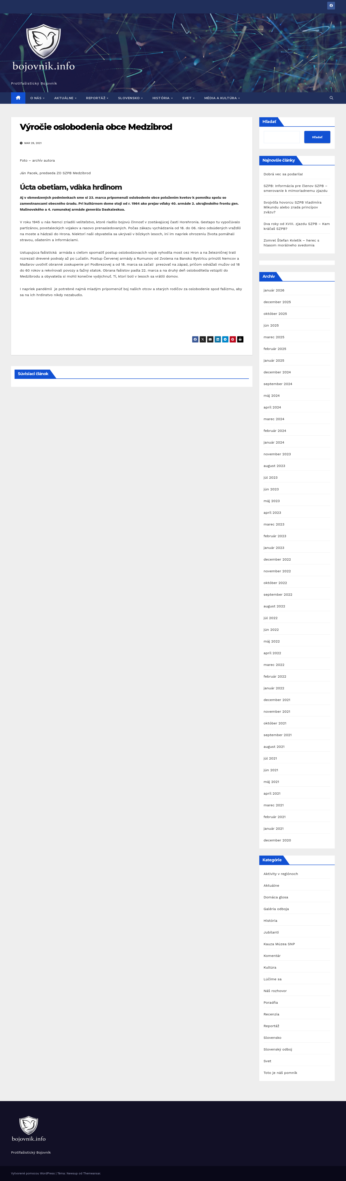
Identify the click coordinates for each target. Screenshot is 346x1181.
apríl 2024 (272, 407)
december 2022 (277, 559)
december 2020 (277, 840)
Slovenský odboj (278, 1049)
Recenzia (271, 1014)
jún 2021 (271, 770)
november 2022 (277, 571)
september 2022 (278, 594)
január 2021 (274, 828)
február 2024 (275, 431)
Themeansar (91, 1173)
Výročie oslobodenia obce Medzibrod (96, 127)
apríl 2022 (272, 653)
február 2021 (275, 817)
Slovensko (129, 98)
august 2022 (274, 606)
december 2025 (277, 302)
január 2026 (274, 290)
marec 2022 (274, 665)
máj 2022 (272, 641)
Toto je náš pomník (280, 1073)
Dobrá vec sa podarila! (284, 174)
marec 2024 (274, 419)
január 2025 (274, 360)
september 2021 (278, 735)
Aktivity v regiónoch (281, 874)
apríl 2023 (272, 512)
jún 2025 (271, 325)
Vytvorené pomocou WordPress (33, 1173)
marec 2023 (274, 524)
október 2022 (275, 583)
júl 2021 (270, 758)
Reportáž (96, 98)
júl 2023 (271, 477)
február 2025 (275, 349)
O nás (36, 98)
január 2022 (274, 688)
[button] (331, 98)
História (161, 98)
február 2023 (275, 536)
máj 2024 (272, 395)
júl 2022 (271, 618)
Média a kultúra (221, 98)
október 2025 (275, 314)
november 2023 (277, 454)
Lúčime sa (273, 979)
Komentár (272, 956)
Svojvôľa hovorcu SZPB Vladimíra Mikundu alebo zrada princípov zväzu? (293, 207)
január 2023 (274, 548)
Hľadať (269, 121)
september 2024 (278, 384)
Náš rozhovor (275, 991)
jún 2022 (271, 629)
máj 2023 (272, 501)
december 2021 (277, 700)
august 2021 (274, 747)
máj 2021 (271, 782)
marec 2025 (274, 337)
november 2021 (277, 711)
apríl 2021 (272, 793)
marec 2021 (274, 805)
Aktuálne (64, 98)
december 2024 (277, 372)
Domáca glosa (276, 897)
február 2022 (275, 676)
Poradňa (271, 1002)
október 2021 (275, 723)
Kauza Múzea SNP (279, 944)
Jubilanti (271, 932)
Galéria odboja (276, 909)
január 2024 (274, 442)
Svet (187, 98)
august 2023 (274, 466)
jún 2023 (271, 489)
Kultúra (270, 967)
